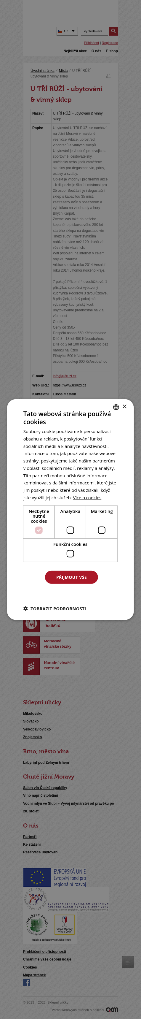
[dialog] (70, 509)
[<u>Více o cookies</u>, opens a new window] (87, 497)
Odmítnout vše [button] (71, 593)
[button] (54, 608)
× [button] (124, 407)
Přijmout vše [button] (71, 577)
